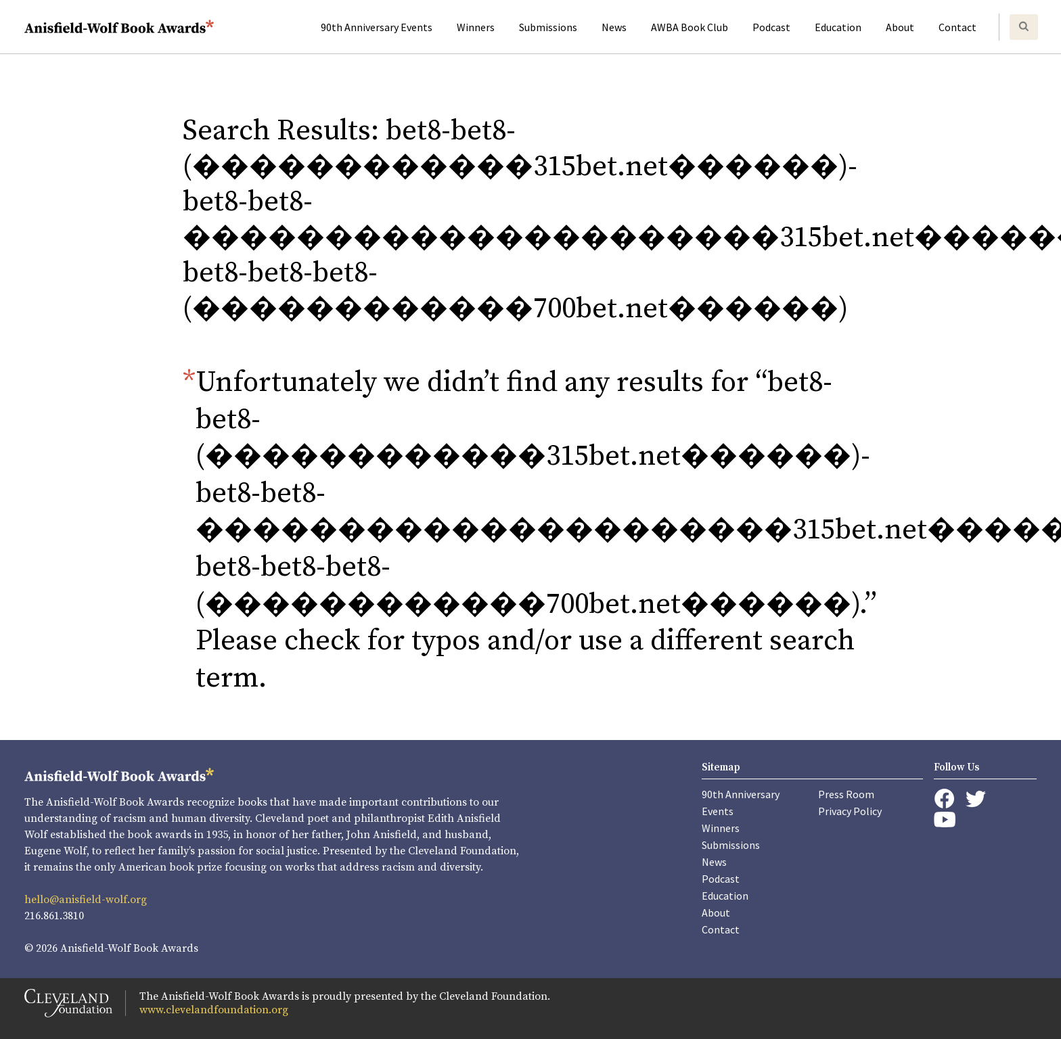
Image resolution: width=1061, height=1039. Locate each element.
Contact (957, 27)
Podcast (771, 27)
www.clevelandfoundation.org (213, 1010)
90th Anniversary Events (376, 27)
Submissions (548, 27)
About (900, 27)
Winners (476, 27)
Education (838, 27)
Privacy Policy (850, 811)
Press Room (846, 794)
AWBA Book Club (689, 27)
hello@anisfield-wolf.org (85, 899)
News (614, 27)
